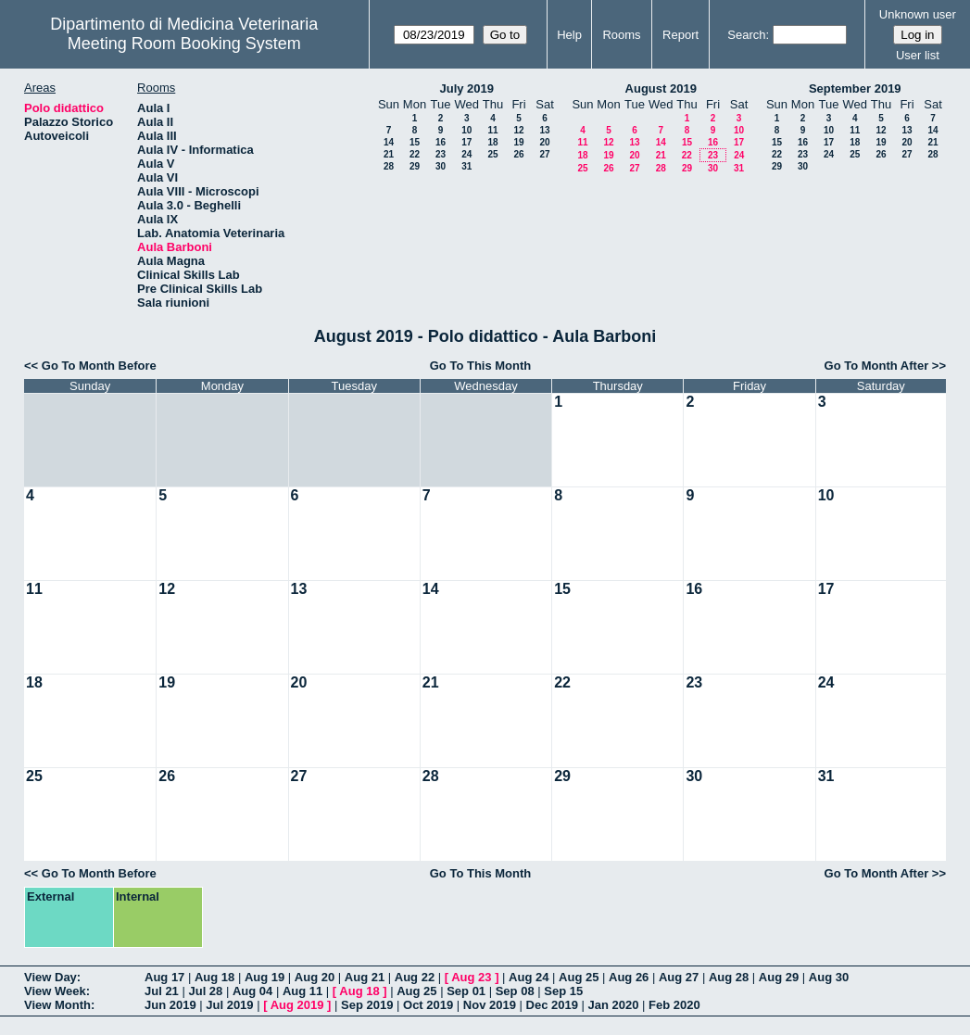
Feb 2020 (674, 1005)
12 (518, 130)
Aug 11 (302, 991)
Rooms (621, 35)
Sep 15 (563, 991)
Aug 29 (779, 977)
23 (440, 154)
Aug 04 (252, 991)
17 (466, 142)
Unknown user (917, 14)
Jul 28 (205, 991)
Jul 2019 (229, 1005)
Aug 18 (214, 977)
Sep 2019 (367, 1005)
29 (414, 166)
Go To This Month (481, 365)
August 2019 (661, 88)
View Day (50, 977)
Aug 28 (729, 977)
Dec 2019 (552, 1005)
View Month (57, 1005)
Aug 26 (629, 977)
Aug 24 (528, 977)
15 (414, 142)
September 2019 (855, 88)
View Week (55, 991)
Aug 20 (314, 977)
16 (440, 142)
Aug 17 (164, 977)
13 (544, 130)
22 (414, 154)
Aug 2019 (297, 1005)
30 (440, 166)
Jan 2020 (613, 1005)
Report (680, 35)
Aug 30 (829, 977)
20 (544, 142)
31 (466, 166)
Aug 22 (415, 977)
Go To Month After (877, 365)
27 (544, 154)
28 (389, 166)
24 (466, 154)
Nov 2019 (489, 1005)
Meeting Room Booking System (184, 43)
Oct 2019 (428, 1005)
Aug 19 (264, 977)
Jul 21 (162, 991)
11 (492, 130)
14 (389, 142)
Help (569, 35)
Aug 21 (364, 977)
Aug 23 (471, 977)
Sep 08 (515, 991)
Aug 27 (679, 977)
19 (518, 142)
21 (389, 154)
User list (917, 55)
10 (466, 130)
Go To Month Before (99, 365)
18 (492, 142)
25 (492, 154)
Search (746, 35)
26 (518, 154)
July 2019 (466, 88)
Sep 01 (466, 991)
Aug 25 (578, 977)
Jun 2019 (170, 1005)
